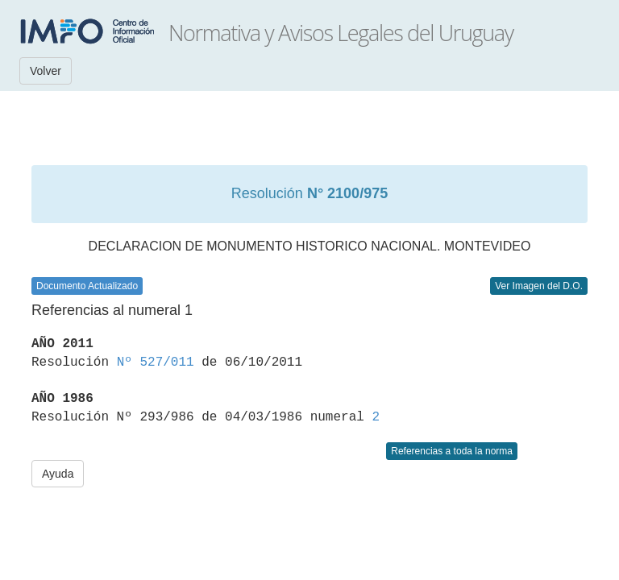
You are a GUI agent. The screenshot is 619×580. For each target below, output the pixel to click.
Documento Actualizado (87, 286)
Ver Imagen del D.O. (539, 286)
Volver (45, 70)
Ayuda (57, 473)
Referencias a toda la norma (452, 451)
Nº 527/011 (155, 362)
